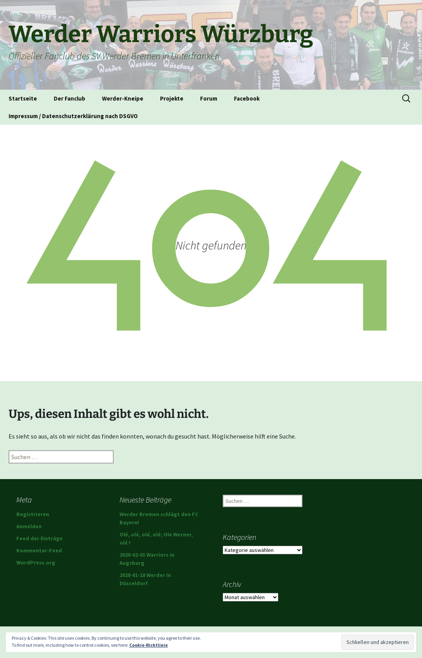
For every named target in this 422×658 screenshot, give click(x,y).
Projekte (171, 98)
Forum (208, 98)
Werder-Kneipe (122, 98)
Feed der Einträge (39, 538)
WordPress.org (35, 562)
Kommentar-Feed (39, 550)
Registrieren (32, 514)
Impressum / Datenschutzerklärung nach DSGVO (73, 116)
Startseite (23, 98)
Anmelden (29, 526)
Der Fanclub (69, 98)
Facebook (247, 98)
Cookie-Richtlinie (148, 645)
